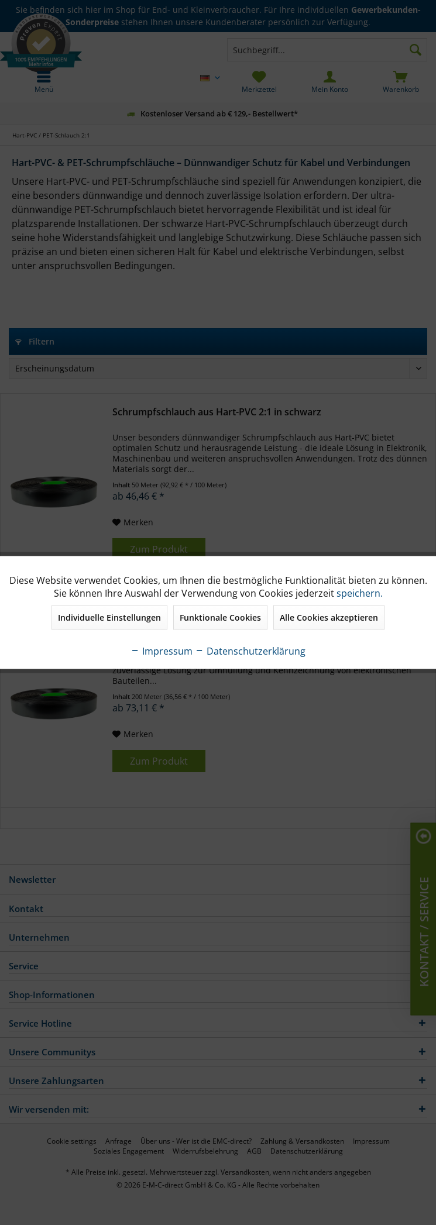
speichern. (360, 593)
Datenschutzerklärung (250, 651)
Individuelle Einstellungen (109, 617)
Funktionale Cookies (220, 617)
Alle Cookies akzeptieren (329, 617)
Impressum (162, 651)
